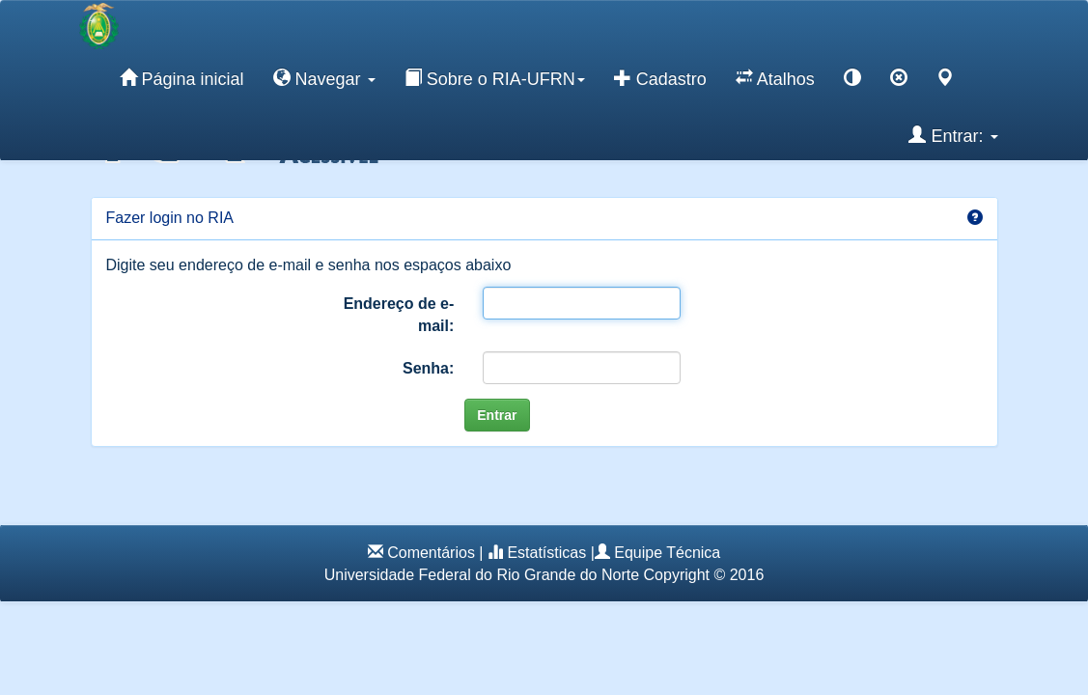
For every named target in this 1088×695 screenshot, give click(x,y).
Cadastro (660, 78)
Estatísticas (546, 552)
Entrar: (952, 135)
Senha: (428, 368)
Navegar (324, 78)
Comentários (431, 552)
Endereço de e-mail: (399, 314)
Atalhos (775, 78)
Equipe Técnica (667, 552)
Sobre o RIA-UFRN (495, 78)
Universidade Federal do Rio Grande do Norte (481, 575)
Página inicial (182, 78)
